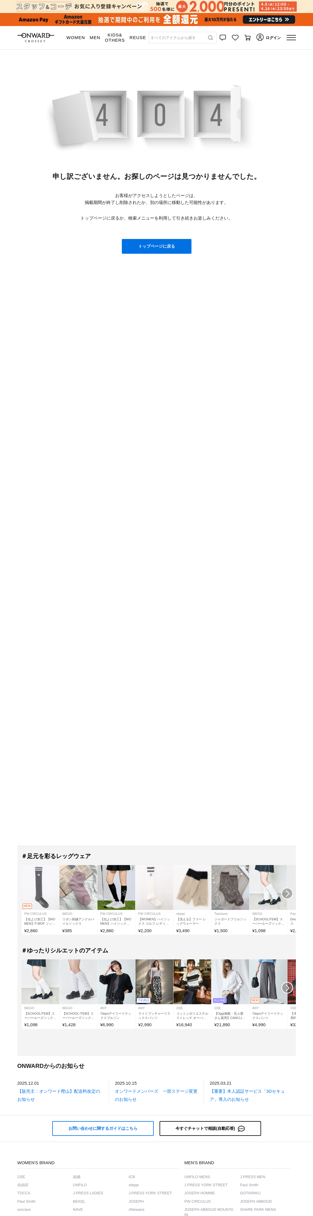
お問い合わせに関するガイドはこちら (102, 1128)
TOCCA (23, 1193)
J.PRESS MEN (252, 1177)
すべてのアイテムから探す (173, 38)
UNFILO (80, 1185)
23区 (21, 1177)
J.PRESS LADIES (88, 1193)
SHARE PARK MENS (258, 1209)
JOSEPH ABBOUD (256, 1201)
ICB (132, 1177)
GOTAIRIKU (250, 1193)
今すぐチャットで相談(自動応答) (210, 1129)
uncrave (24, 1209)
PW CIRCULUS (197, 1201)
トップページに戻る (156, 246)
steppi (134, 1185)
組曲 (77, 1177)
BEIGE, (79, 1201)
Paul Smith (26, 1201)
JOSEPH (136, 1201)
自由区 (23, 1185)
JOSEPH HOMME (199, 1193)
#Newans (136, 1209)
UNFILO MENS (197, 1177)
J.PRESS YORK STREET (150, 1193)
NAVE (78, 1209)
